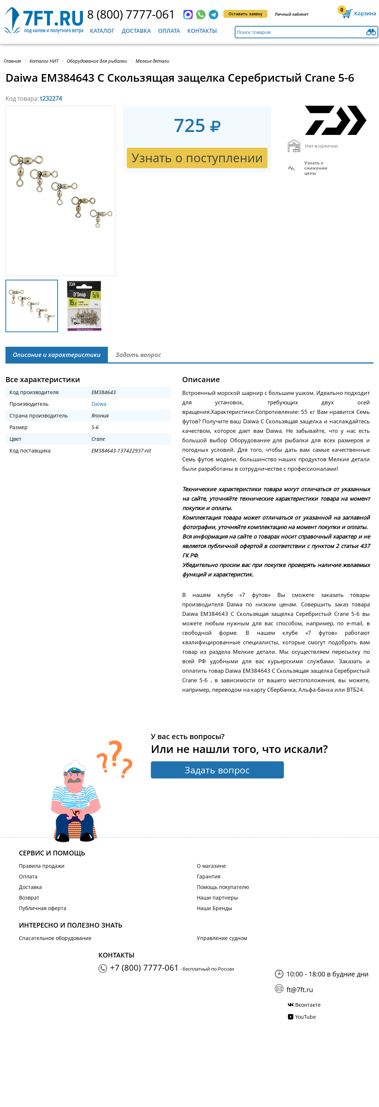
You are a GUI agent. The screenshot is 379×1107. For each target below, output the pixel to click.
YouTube (305, 1016)
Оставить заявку (245, 13)
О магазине (211, 865)
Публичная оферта (42, 908)
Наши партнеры (217, 897)
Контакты (202, 30)
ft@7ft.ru (299, 990)
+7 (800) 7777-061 (144, 967)
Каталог (102, 30)
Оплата (169, 30)
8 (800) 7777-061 (131, 14)
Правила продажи (42, 865)
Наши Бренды (214, 908)
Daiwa (98, 403)
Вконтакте (308, 1004)
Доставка (136, 30)
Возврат (29, 897)
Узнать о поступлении (197, 157)
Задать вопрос (217, 770)
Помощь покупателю (223, 886)
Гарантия (208, 876)
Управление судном (222, 938)
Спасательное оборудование (55, 938)
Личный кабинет (292, 14)
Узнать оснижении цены (315, 168)
